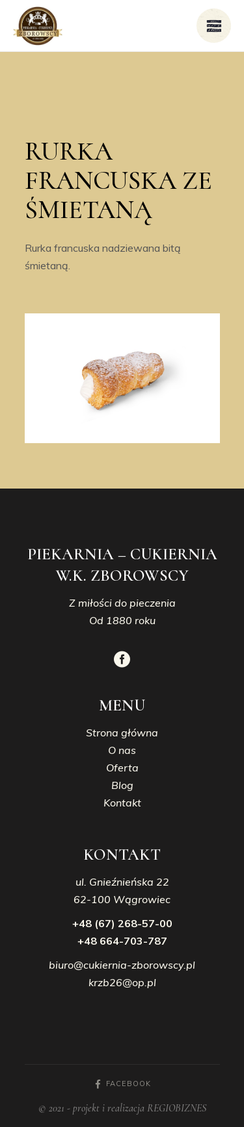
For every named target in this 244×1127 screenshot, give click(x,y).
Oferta (122, 767)
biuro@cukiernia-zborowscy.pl (122, 964)
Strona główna (122, 732)
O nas (122, 750)
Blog (122, 785)
